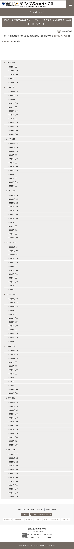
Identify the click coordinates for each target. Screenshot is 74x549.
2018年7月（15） (13, 473)
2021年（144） (11, 294)
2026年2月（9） (13, 78)
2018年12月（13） (13, 454)
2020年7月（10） (13, 370)
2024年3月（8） (13, 178)
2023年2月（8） (13, 234)
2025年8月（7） (13, 107)
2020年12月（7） (13, 350)
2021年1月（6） (13, 341)
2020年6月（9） (13, 374)
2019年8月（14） (13, 418)
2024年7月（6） (13, 163)
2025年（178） (11, 87)
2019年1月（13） (13, 445)
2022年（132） (11, 242)
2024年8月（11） (13, 159)
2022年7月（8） (13, 266)
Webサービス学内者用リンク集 (41, 514)
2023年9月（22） (13, 207)
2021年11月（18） (13, 303)
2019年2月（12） (13, 441)
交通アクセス (40, 510)
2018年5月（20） (13, 481)
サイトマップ (21, 510)
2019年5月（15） (13, 429)
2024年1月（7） (13, 186)
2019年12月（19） (13, 402)
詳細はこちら (8, 41)
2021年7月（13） (13, 318)
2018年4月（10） (13, 485)
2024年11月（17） (13, 147)
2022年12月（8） (13, 247)
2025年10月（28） (13, 99)
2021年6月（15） (13, 322)
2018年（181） (11, 450)
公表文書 (25, 514)
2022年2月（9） (13, 286)
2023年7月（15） (13, 214)
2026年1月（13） (13, 82)
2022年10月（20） (13, 255)
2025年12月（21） (13, 92)
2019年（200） (11, 398)
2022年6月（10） (13, 270)
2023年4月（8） (13, 226)
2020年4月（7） (13, 381)
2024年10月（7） (13, 151)
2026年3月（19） (13, 75)
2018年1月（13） (13, 497)
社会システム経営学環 (51, 519)
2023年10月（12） (13, 203)
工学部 (37, 519)
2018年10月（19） (13, 462)
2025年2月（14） (13, 130)
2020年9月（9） (13, 362)
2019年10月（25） (13, 410)
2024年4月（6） (13, 174)
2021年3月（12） (13, 333)
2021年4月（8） (13, 330)
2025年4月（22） (13, 122)
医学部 (28, 519)
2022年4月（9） (13, 278)
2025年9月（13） (13, 103)
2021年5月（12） (13, 326)
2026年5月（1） (13, 67)
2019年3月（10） (13, 437)
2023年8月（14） (13, 211)
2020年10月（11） (13, 358)
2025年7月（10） (13, 111)
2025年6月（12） (13, 115)
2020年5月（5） (13, 378)
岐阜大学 (65, 519)
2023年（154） (11, 191)
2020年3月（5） (13, 385)
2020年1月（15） (13, 393)
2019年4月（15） (13, 433)
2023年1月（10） (13, 238)
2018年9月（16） (13, 466)
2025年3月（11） (13, 126)
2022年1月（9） (13, 289)
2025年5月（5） (13, 119)
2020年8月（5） (13, 366)
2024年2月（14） (13, 182)
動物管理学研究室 (60, 36)
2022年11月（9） (13, 251)
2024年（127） (11, 139)
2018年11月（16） (13, 458)
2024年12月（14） (13, 143)
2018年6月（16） (13, 477)
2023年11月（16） (13, 199)
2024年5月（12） (13, 170)
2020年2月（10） (13, 389)
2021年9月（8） (13, 310)
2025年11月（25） (13, 95)
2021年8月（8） (13, 314)
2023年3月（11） (13, 230)
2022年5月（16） (13, 274)
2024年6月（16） (13, 167)
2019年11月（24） (13, 406)
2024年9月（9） (13, 155)
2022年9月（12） (13, 258)
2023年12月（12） (13, 195)
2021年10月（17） (13, 306)
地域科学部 (18, 519)
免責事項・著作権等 (51, 510)
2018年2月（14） (13, 493)
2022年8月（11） (13, 262)
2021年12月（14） (13, 299)
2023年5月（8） (13, 222)
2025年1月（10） (13, 134)
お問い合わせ (30, 510)
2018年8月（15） (13, 469)
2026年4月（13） (13, 71)
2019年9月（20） (13, 414)
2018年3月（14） (13, 489)
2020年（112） (11, 346)
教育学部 (7, 519)
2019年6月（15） (13, 425)
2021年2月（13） (13, 337)
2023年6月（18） (13, 218)
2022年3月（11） (13, 282)
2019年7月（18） (13, 422)
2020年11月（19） (13, 354)
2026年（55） (11, 62)
